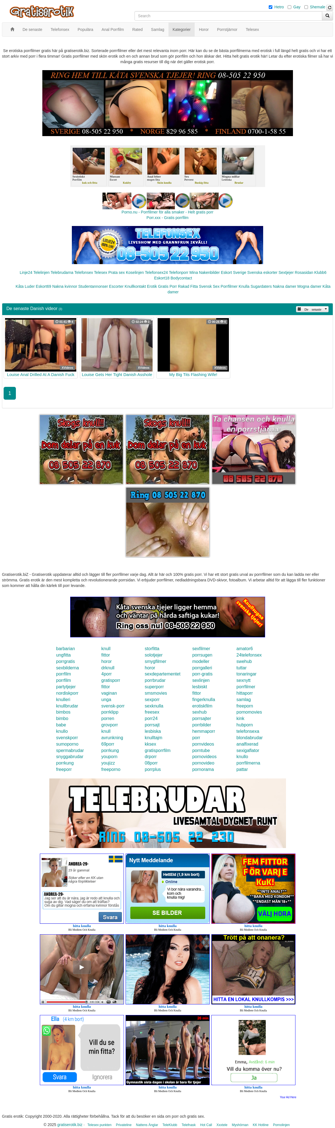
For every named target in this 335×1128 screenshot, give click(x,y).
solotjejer (154, 655)
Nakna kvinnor (64, 286)
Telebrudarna (62, 272)
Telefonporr (178, 272)
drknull (107, 667)
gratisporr (110, 680)
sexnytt (243, 680)
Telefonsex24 (156, 272)
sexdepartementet (162, 674)
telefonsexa (247, 731)
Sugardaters (261, 286)
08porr (151, 763)
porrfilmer (245, 686)
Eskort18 (161, 278)
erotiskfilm (202, 706)
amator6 (244, 648)
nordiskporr (67, 693)
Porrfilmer (229, 286)
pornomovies (249, 712)
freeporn (244, 706)
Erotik (152, 286)
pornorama (203, 769)
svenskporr (67, 737)
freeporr (64, 769)
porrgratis (65, 661)
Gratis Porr (167, 286)
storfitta (152, 648)
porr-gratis (202, 674)
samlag (243, 699)
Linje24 (26, 272)
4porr (106, 674)
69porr (107, 744)
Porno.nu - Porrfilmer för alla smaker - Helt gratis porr (168, 212)
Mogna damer (309, 286)
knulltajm (153, 737)
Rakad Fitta (188, 286)
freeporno (111, 769)
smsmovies (156, 693)
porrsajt (152, 724)
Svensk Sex (209, 286)
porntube (201, 750)
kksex (150, 744)
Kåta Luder (25, 286)
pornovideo (203, 763)
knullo (62, 731)
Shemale (317, 7)
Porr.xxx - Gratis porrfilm (167, 217)
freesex (152, 712)
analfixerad (247, 744)
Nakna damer (284, 286)
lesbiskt (199, 686)
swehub (244, 661)
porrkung (110, 750)
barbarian (65, 648)
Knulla (244, 286)
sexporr (152, 699)
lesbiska (153, 731)
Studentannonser (93, 286)
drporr (151, 756)
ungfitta (63, 655)
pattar (242, 769)
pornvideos (203, 744)
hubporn (244, 724)
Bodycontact (181, 278)
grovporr (109, 724)
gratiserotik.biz (69, 1124)
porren (107, 718)
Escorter (116, 286)
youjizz (108, 763)
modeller (200, 661)
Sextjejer (286, 272)
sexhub (199, 712)
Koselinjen (135, 272)
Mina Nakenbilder (204, 272)
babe (61, 724)
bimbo (62, 718)
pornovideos (204, 756)
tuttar (241, 667)
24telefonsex (249, 655)
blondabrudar (249, 737)
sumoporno (67, 744)
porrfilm (63, 674)
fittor (105, 655)
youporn (109, 756)
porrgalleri (202, 667)
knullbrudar (67, 706)
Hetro (279, 7)
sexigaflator (247, 750)
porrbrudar (155, 680)
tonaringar (246, 674)
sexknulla (154, 706)
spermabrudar (70, 750)
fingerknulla (203, 699)
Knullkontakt (135, 286)
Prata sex (116, 272)
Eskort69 (43, 286)
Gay (296, 7)
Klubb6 (320, 272)
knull (106, 648)
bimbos (63, 712)
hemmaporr (203, 731)
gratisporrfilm (157, 750)
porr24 (151, 718)
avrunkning (112, 737)
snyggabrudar (70, 756)
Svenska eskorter (262, 272)
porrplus (153, 769)
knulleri (63, 699)
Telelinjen (41, 272)
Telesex (100, 272)
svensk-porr (113, 706)
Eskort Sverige (233, 272)
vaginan (109, 693)
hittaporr (244, 693)
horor (106, 661)
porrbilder (201, 724)
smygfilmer (155, 661)
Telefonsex (83, 272)
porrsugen (202, 655)
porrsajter (201, 718)
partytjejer (66, 686)
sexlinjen (200, 680)
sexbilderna (67, 667)
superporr (154, 686)
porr (196, 737)
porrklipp (109, 712)
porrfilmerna (248, 763)
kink (240, 718)
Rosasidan (304, 272)
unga (106, 699)
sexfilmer (201, 648)
